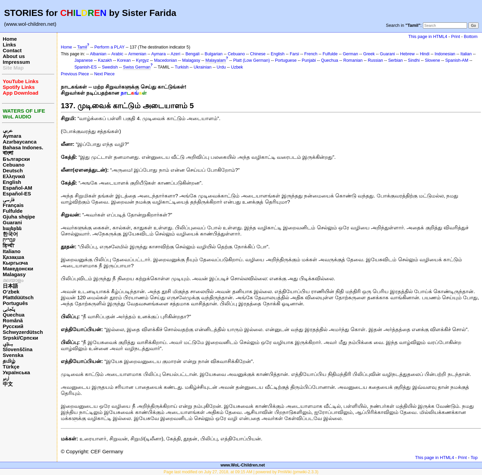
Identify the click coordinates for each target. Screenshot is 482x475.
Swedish (110, 67)
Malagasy (14, 274)
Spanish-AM (456, 60)
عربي (8, 130)
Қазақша (13, 257)
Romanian (353, 60)
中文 (8, 384)
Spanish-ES (85, 67)
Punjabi (309, 60)
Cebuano (13, 165)
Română (13, 320)
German (350, 54)
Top (474, 457)
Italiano (12, 251)
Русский (13, 326)
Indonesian (444, 54)
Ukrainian (203, 67)
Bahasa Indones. (23, 147)
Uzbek (237, 67)
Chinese (258, 54)
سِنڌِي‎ (8, 343)
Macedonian (165, 60)
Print (455, 36)
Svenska (13, 355)
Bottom (471, 36)
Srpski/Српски (20, 338)
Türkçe (11, 366)
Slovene (432, 60)
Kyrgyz (142, 60)
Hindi (424, 54)
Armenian (137, 54)
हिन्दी (8, 245)
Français (13, 205)
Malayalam (216, 60)
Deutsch (13, 170)
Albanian (98, 54)
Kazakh (105, 60)
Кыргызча (15, 263)
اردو (6, 378)
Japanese (83, 60)
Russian (375, 60)
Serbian (395, 60)
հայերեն (12, 228)
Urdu (221, 67)
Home (10, 39)
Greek (369, 54)
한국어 (10, 234)
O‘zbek (11, 291)
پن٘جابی (9, 309)
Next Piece (104, 74)
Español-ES (17, 193)
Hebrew (407, 54)
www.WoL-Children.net (242, 465)
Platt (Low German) (251, 60)
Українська (16, 372)
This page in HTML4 (427, 36)
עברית (9, 240)
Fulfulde (12, 211)
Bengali (192, 54)
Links (9, 45)
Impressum (16, 62)
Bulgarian (214, 54)
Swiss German (136, 67)
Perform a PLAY (109, 47)
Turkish (182, 67)
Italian (465, 54)
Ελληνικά (14, 176)
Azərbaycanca (20, 142)
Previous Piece (75, 74)
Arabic (117, 54)
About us (14, 56)
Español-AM (17, 188)
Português (15, 303)
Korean (124, 60)
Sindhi (414, 60)
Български (16, 159)
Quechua (13, 315)
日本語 (10, 286)
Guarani (12, 222)
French (311, 54)
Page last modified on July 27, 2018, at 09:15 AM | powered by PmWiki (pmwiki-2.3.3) (241, 472)
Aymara (12, 136)
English (12, 182)
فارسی (8, 199)
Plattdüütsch (18, 297)
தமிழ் (9, 361)
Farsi (294, 54)
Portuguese (286, 60)
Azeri (175, 54)
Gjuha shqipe (19, 217)
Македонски (18, 268)
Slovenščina (18, 349)
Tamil (82, 47)
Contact (12, 50)
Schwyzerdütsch (23, 332)
